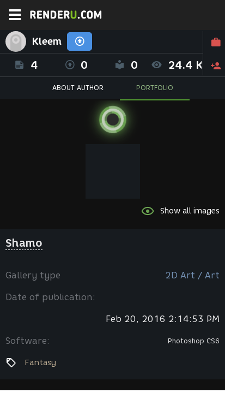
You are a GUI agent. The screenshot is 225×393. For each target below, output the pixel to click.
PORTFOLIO (154, 88)
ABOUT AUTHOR (78, 88)
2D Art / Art (192, 275)
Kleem (47, 41)
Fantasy (40, 362)
